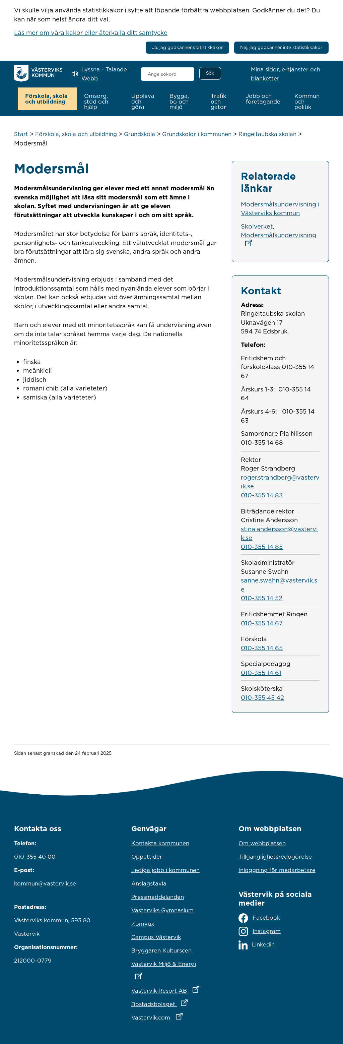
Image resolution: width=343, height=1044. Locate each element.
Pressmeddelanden (157, 897)
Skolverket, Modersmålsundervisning (278, 234)
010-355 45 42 (262, 697)
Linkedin (256, 944)
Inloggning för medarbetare (277, 870)
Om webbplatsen (262, 843)
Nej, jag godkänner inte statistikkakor (281, 47)
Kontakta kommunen (160, 843)
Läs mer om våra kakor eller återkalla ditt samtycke (90, 32)
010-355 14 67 (262, 622)
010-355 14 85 (262, 546)
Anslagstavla (148, 883)
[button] (47, 98)
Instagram (259, 931)
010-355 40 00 (35, 856)
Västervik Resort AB (171, 989)
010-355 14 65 (262, 647)
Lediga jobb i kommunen (165, 870)
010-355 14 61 (261, 672)
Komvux (142, 923)
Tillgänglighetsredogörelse (275, 856)
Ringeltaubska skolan (267, 134)
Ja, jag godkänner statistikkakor (187, 47)
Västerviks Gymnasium (162, 910)
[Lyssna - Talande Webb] (101, 74)
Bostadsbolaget (171, 1002)
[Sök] (210, 73)
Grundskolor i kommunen (196, 134)
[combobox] (168, 74)
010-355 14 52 (261, 598)
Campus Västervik (156, 937)
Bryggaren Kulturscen (161, 950)
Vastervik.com (171, 1016)
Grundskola (139, 134)
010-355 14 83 (262, 494)
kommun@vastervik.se (45, 883)
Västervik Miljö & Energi (171, 968)
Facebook (259, 918)
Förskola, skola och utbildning (76, 134)
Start (21, 134)
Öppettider (146, 856)
